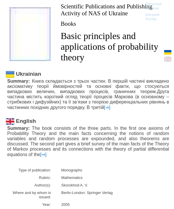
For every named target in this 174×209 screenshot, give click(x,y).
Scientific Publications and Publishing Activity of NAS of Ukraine (106, 9)
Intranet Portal (153, 16)
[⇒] (107, 107)
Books (68, 23)
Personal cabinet (154, 6)
